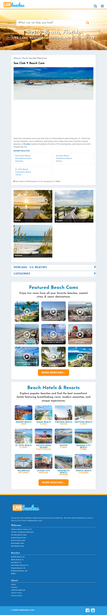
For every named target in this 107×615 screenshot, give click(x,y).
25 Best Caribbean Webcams (22, 532)
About (13, 584)
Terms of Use (16, 593)
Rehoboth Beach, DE (19, 571)
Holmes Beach (62, 155)
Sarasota (19, 161)
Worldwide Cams (17, 546)
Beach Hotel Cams (18, 540)
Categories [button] (22, 273)
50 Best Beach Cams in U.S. (21, 529)
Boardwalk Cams (17, 543)
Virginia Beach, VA (18, 568)
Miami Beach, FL (17, 560)
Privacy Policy (16, 596)
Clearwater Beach (23, 172)
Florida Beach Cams (19, 535)
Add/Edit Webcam (18, 590)
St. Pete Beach (21, 169)
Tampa (18, 174)
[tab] (53, 267)
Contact (14, 587)
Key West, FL (16, 562)
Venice (59, 161)
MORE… (14, 574)
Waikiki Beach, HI (18, 557)
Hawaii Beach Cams (18, 538)
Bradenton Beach (64, 158)
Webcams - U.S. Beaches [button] (30, 267)
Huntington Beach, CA (20, 565)
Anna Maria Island (23, 158)
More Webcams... (53, 372)
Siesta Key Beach (22, 155)
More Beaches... (53, 482)
